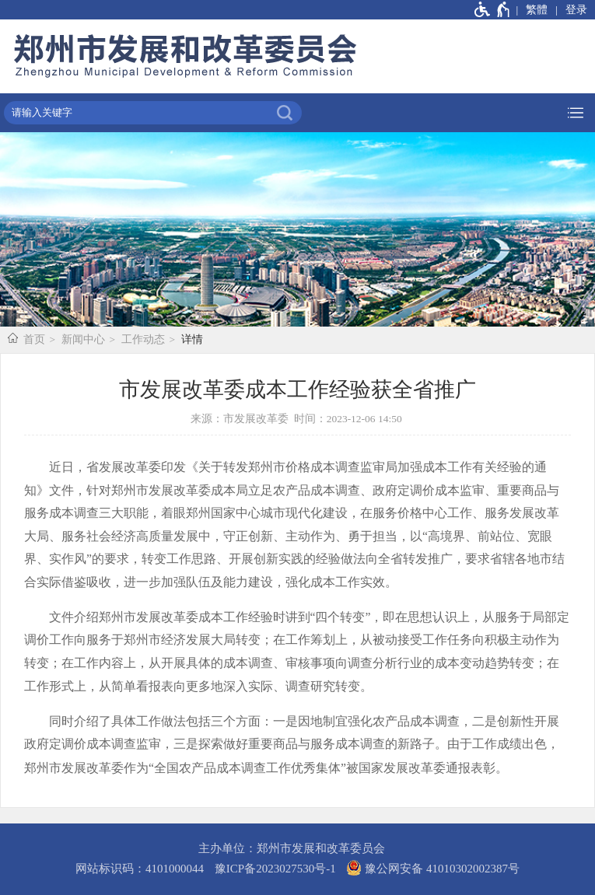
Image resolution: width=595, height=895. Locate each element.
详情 (192, 339)
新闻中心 (83, 339)
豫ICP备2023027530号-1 (275, 868)
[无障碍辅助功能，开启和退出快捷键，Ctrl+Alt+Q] (493, 9)
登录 (576, 10)
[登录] (571, 9)
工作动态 (143, 339)
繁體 (537, 10)
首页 (34, 339)
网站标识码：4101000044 (139, 868)
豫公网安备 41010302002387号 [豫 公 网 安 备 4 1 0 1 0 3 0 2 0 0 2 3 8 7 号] (433, 868)
